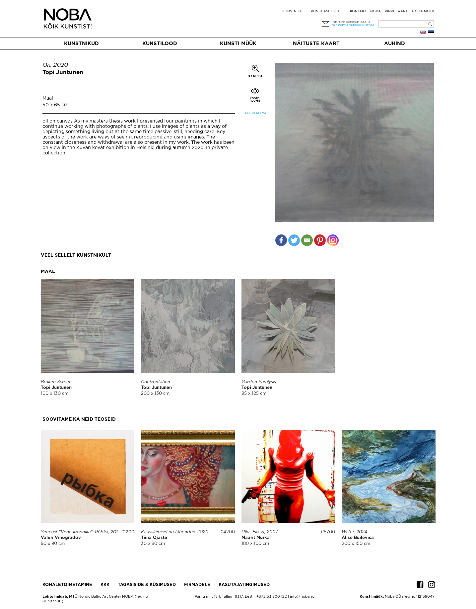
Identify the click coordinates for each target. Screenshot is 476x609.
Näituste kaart (316, 44)
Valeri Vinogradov (61, 538)
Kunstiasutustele (328, 11)
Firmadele (197, 585)
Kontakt (358, 11)
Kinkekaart (396, 11)
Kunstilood (159, 44)
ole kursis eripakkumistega (353, 25)
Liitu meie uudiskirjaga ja (351, 22)
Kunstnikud (81, 44)
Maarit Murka (255, 538)
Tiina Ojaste (154, 538)
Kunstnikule (294, 11)
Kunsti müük (238, 44)
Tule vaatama (254, 113)
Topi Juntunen (62, 72)
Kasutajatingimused (244, 585)
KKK (105, 585)
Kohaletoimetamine (67, 585)
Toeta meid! (422, 11)
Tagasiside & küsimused (147, 585)
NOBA (375, 11)
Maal (47, 98)
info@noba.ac (302, 596)
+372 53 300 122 (271, 596)
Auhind (394, 44)
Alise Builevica (358, 538)
